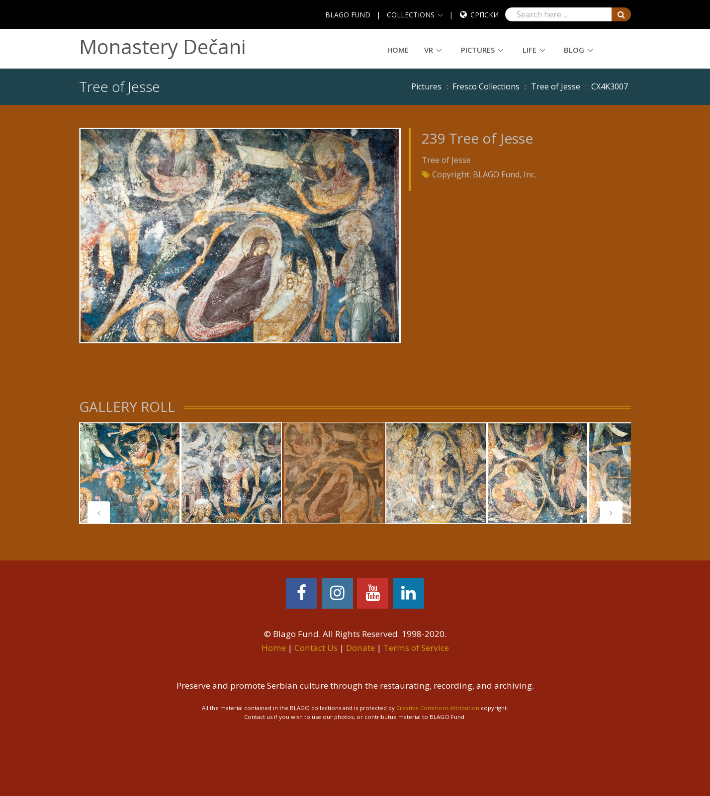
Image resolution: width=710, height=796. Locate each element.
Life (529, 50)
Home (398, 50)
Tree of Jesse (555, 86)
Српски (484, 14)
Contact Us (316, 647)
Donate (360, 647)
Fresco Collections (486, 86)
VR (428, 50)
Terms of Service (416, 647)
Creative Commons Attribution (437, 708)
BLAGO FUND (347, 14)
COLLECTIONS (411, 14)
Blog (574, 50)
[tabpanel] (129, 473)
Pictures (478, 50)
